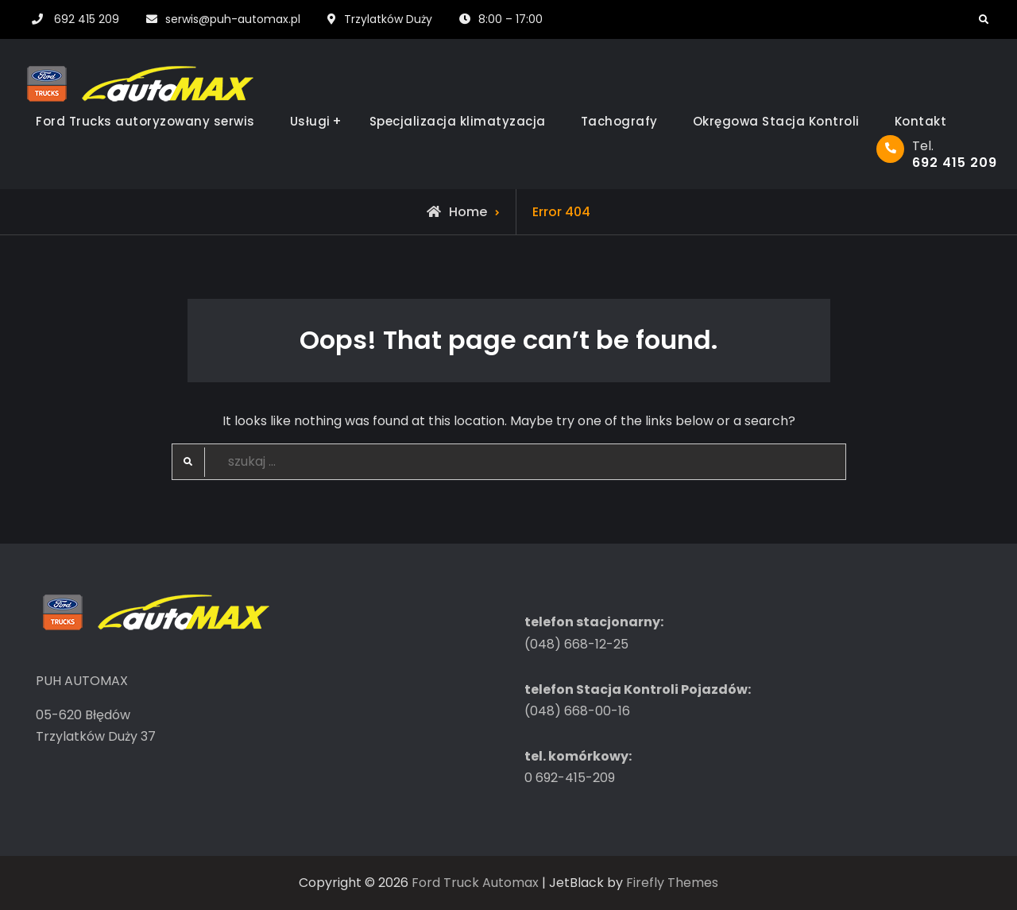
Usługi (310, 121)
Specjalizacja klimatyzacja (457, 121)
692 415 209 (86, 19)
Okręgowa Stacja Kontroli (776, 121)
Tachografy (619, 121)
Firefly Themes (672, 882)
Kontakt (921, 121)
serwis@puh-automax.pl (232, 19)
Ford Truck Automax (475, 882)
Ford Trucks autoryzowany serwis (145, 121)
